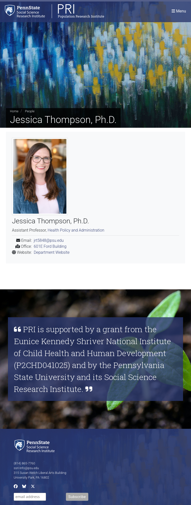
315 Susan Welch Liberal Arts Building (40, 473)
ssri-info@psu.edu (26, 468)
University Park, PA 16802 (31, 477)
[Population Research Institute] (52, 11)
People (29, 111)
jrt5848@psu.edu (49, 240)
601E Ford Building (50, 246)
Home (14, 111)
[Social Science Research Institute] (35, 445)
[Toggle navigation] (179, 11)
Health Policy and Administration (76, 230)
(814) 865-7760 (24, 463)
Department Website (52, 252)
